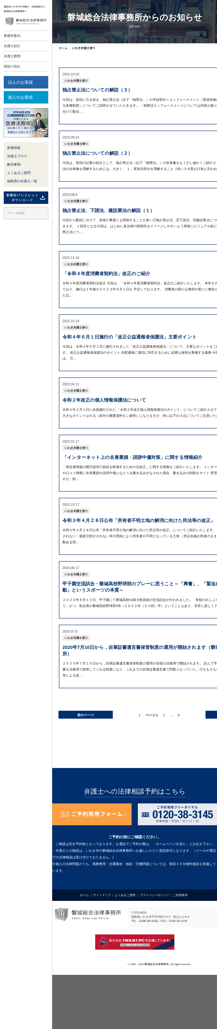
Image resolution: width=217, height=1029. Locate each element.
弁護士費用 (12, 56)
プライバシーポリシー (154, 895)
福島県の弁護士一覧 (22, 181)
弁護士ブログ (17, 156)
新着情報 (13, 148)
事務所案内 (12, 35)
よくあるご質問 (18, 173)
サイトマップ (102, 895)
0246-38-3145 (149, 921)
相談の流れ (12, 66)
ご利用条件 (180, 895)
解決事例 (13, 164)
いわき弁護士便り (76, 80)
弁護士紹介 (12, 46)
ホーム (84, 895)
